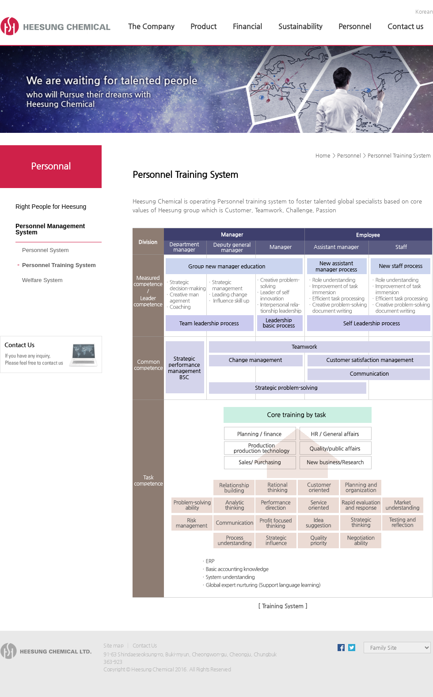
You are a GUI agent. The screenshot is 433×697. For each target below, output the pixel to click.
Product (203, 26)
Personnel (354, 26)
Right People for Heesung (50, 206)
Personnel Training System (59, 265)
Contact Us (145, 645)
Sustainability (300, 26)
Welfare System (42, 280)
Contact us (405, 26)
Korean (424, 11)
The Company (151, 26)
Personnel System (45, 250)
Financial (247, 26)
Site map (113, 645)
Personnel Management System (50, 229)
